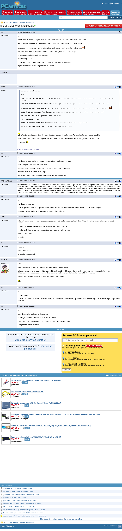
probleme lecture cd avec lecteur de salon (18, 488)
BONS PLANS (74, 13)
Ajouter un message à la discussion (103, 26)
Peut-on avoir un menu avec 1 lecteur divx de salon (22, 504)
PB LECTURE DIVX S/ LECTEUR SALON (18, 507)
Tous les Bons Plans (113, 375)
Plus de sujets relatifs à (61, 519)
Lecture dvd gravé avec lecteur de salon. (18, 491)
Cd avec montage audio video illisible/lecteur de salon (23, 513)
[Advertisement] (61, 465)
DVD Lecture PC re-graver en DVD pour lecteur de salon (24, 510)
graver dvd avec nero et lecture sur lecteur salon (21, 494)
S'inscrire (105, 3)
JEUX (105, 13)
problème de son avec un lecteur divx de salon (20, 501)
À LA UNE (7, 13)
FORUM (115, 13)
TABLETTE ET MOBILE (55, 13)
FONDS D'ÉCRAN (92, 13)
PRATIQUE (20, 13)
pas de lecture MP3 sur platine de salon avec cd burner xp (24, 516)
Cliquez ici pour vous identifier (30, 340)
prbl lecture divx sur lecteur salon (15, 498)
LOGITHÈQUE (35, 13)
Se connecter (116, 3)
